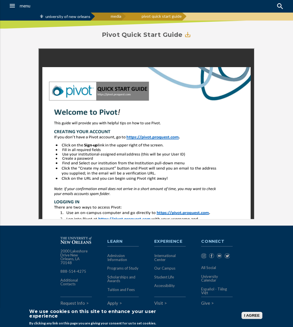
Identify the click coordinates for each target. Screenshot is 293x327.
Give (205, 303)
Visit (158, 303)
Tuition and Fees (121, 289)
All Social (208, 267)
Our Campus (164, 268)
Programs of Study (122, 268)
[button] (28, 5)
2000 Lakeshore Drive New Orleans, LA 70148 (74, 257)
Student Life (164, 277)
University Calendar (209, 278)
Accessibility (164, 285)
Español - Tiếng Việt (214, 291)
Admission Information (117, 257)
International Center (165, 257)
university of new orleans (67, 16)
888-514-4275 (73, 271)
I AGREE (252, 315)
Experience (168, 241)
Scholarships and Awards (121, 279)
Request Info (72, 303)
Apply (112, 303)
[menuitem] (203, 256)
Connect (213, 241)
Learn (114, 241)
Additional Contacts (69, 282)
